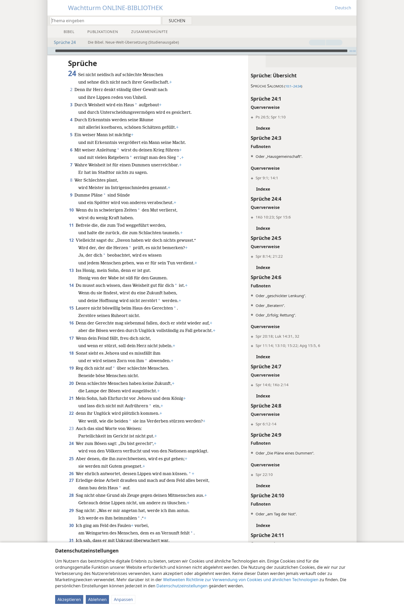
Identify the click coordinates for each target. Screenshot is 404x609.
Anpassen (123, 599)
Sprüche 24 (62, 42)
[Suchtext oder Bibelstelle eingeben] (103, 20)
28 (71, 495)
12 (71, 240)
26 (71, 473)
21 (71, 398)
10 (71, 210)
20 (71, 383)
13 (71, 270)
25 (71, 458)
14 (71, 285)
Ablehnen (97, 599)
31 (71, 540)
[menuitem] (350, 20)
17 (71, 338)
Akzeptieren (69, 599)
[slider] (201, 51)
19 (71, 368)
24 (71, 443)
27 (71, 480)
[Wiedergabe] (51, 51)
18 (71, 353)
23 (71, 428)
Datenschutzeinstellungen (182, 586)
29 (71, 510)
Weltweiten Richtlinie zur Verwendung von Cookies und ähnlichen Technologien (240, 579)
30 (71, 525)
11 (71, 225)
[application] (202, 51)
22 (71, 413)
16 (71, 323)
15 (71, 308)
